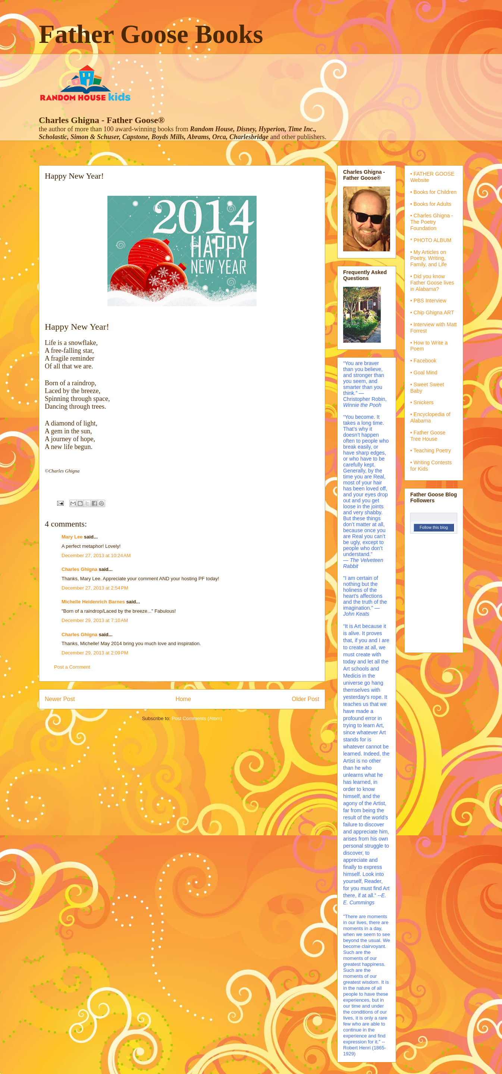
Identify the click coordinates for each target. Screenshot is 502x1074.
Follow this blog (434, 527)
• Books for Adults (430, 204)
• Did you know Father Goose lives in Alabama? (432, 282)
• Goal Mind (423, 373)
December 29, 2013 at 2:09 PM (95, 653)
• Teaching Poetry (430, 450)
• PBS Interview (428, 301)
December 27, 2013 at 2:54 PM (95, 588)
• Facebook (423, 361)
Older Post (305, 699)
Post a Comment (72, 667)
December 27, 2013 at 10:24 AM (96, 555)
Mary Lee (72, 537)
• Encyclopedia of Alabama (430, 417)
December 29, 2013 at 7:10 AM (95, 620)
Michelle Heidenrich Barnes (93, 601)
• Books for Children (433, 192)
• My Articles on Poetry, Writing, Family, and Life (428, 258)
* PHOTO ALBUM (430, 240)
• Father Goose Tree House (427, 436)
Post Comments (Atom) (197, 718)
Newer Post (60, 699)
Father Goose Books (151, 34)
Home (183, 699)
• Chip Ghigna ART (432, 312)
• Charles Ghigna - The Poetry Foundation (431, 222)
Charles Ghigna (79, 569)
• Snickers (421, 402)
